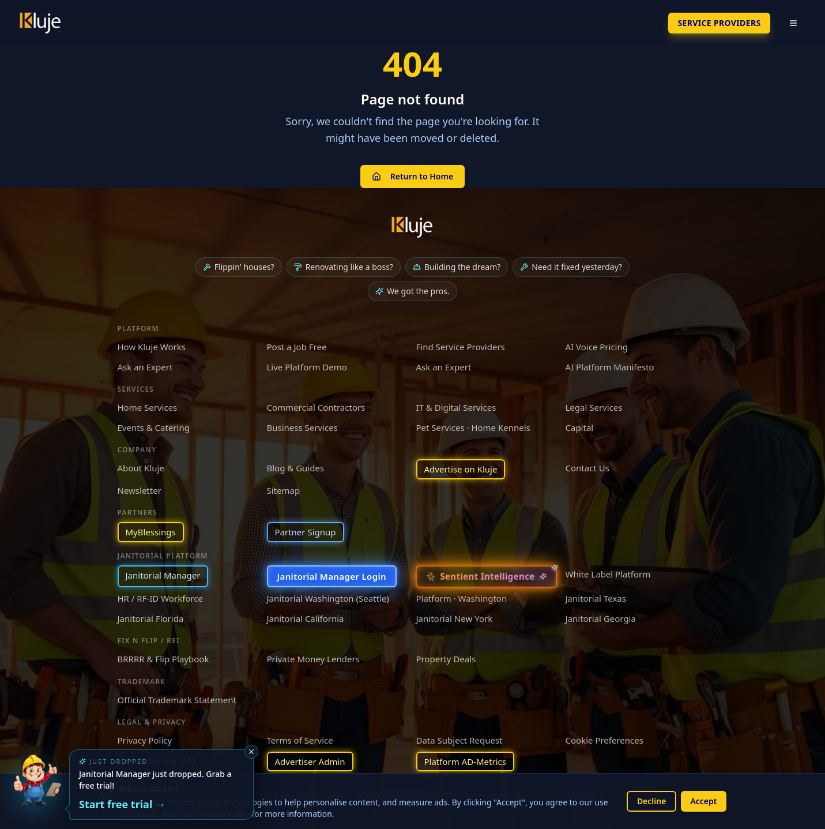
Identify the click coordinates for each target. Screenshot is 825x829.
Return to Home (412, 176)
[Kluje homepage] (412, 227)
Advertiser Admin (310, 761)
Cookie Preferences (604, 740)
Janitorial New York (454, 618)
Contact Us (587, 468)
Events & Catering (154, 427)
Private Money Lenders (313, 659)
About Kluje (141, 468)
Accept (703, 801)
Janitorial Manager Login (332, 576)
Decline (651, 801)
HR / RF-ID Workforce (160, 598)
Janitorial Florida (151, 618)
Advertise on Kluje (461, 469)
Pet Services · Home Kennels (473, 427)
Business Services (302, 427)
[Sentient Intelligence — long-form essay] (486, 576)
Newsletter (139, 490)
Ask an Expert (145, 367)
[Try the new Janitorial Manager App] (37, 792)
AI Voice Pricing (597, 346)
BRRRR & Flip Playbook (163, 659)
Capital (580, 427)
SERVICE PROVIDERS (718, 22)
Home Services (148, 407)
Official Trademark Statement (177, 700)
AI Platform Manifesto (610, 367)
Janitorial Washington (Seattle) (328, 598)
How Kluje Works (152, 346)
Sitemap (283, 490)
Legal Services (594, 407)
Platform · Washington (461, 598)
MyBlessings (151, 532)
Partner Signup (305, 532)
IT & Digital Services (456, 407)
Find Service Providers (460, 346)
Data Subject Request (459, 740)
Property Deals (446, 659)
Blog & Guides (296, 468)
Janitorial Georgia (601, 618)
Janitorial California (305, 618)
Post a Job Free (297, 346)
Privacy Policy (145, 740)
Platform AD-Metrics (465, 761)
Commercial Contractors (316, 407)
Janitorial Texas (596, 598)
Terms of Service (300, 740)
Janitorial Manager (163, 575)
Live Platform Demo (307, 367)
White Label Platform (608, 574)
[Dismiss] (251, 752)
